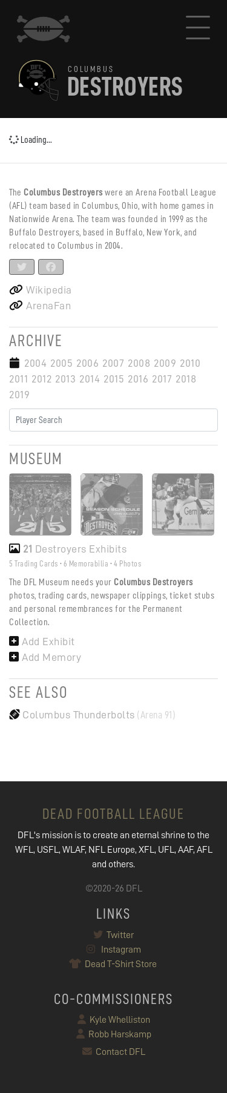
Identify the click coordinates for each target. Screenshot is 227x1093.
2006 (87, 363)
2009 (165, 363)
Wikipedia (40, 289)
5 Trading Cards (33, 563)
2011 (18, 378)
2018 (186, 378)
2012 (41, 378)
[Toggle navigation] (198, 29)
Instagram (114, 949)
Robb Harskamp (113, 1034)
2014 (89, 378)
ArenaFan (40, 305)
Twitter (113, 935)
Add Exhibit (42, 641)
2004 (35, 363)
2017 (162, 378)
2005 (61, 363)
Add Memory (45, 657)
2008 (139, 363)
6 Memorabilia (86, 563)
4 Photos (127, 563)
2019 (19, 394)
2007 (113, 363)
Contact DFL (113, 1052)
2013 (65, 378)
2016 (138, 378)
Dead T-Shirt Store (113, 964)
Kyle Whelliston (113, 1020)
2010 (190, 363)
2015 (114, 378)
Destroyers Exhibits (68, 548)
